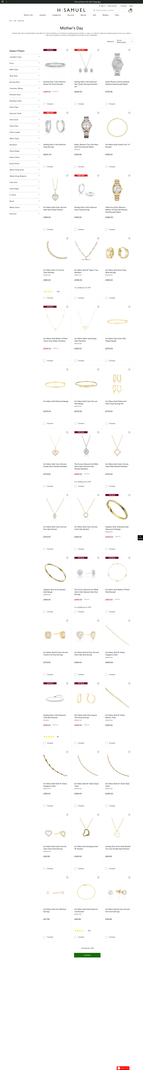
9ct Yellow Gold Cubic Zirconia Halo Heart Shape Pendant (54, 208)
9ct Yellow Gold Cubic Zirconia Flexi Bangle (85, 402)
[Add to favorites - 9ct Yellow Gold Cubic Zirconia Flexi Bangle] (98, 369)
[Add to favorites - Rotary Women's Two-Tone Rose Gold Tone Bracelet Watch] (98, 112)
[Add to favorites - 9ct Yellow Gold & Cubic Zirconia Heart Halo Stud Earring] (98, 620)
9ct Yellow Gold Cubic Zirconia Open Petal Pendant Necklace (116, 465)
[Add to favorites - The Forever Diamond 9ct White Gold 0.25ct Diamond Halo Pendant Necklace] (98, 432)
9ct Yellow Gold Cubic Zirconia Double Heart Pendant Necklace (55, 465)
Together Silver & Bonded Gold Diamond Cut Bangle (116, 528)
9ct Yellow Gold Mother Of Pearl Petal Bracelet (117, 591)
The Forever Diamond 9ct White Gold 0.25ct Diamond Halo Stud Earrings (86, 592)
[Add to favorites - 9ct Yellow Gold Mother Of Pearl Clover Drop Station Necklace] (67, 306)
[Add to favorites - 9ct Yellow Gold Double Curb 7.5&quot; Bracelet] (129, 112)
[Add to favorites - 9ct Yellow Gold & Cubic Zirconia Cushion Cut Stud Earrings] (67, 620)
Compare (50, 104)
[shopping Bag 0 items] (130, 10)
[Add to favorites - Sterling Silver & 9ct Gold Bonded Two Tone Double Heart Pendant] (129, 814)
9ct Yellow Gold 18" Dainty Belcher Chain (115, 716)
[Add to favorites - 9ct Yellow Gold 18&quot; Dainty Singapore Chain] (129, 620)
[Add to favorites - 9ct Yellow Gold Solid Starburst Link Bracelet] (98, 877)
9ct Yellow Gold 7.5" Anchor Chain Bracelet (53, 271)
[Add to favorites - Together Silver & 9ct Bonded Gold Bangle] (67, 558)
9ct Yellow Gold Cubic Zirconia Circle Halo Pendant (85, 528)
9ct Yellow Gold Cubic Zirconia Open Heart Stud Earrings (54, 847)
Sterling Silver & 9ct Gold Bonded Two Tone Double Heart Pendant (118, 847)
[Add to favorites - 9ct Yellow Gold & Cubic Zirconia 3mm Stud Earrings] (129, 877)
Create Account (112, 6)
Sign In (103, 6)
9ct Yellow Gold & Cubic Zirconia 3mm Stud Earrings (117, 910)
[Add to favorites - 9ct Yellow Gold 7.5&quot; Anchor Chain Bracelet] (67, 238)
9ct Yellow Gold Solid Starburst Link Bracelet (85, 910)
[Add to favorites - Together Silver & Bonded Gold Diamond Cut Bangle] (129, 495)
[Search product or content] (108, 10)
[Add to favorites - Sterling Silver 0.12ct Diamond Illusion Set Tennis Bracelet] (67, 50)
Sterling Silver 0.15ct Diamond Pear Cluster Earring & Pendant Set (85, 84)
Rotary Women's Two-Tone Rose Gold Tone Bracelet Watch (86, 146)
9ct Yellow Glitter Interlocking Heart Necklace (85, 340)
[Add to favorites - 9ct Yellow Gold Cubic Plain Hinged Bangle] (129, 306)
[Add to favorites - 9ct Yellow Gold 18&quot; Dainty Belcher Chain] (129, 683)
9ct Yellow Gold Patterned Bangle (55, 401)
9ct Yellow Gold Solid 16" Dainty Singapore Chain (55, 785)
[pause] (2, 2)
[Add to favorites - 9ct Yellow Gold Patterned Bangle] (67, 369)
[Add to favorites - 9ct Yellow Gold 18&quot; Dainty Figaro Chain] (98, 752)
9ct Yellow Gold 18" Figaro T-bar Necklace (86, 271)
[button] (6, 1)
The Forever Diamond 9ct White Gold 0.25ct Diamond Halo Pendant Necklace (86, 466)
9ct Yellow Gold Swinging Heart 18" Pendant (86, 847)
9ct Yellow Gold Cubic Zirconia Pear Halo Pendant (54, 528)
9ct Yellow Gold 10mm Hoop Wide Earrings (115, 271)
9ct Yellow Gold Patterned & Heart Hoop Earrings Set (115, 402)
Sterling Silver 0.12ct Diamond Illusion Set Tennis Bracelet (54, 83)
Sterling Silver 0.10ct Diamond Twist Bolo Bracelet (54, 716)
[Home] (71, 10)
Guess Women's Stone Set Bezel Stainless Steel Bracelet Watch (117, 83)
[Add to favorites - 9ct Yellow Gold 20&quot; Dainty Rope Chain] (129, 752)
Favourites (124, 6)
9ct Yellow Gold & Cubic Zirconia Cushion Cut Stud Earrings (55, 653)
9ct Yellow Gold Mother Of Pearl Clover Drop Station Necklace (55, 340)
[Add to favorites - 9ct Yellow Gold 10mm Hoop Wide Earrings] (129, 238)
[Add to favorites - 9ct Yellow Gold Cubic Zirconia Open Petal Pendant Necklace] (129, 432)
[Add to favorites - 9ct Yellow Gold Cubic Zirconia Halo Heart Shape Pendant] (67, 175)
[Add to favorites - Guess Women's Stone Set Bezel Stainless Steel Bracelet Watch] (129, 50)
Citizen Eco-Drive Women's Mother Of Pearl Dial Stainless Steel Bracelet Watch (116, 209)
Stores (131, 6)
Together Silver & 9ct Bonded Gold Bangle (54, 591)
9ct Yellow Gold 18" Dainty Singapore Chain (115, 653)
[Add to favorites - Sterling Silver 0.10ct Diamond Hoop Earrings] (67, 112)
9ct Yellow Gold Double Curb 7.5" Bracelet (117, 146)
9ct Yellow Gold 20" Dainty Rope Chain (117, 785)
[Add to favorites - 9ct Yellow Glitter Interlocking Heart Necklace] (98, 306)
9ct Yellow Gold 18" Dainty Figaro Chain (86, 785)
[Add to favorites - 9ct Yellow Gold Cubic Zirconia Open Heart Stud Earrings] (67, 814)
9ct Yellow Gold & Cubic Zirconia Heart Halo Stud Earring (86, 653)
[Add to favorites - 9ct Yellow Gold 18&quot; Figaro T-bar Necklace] (98, 238)
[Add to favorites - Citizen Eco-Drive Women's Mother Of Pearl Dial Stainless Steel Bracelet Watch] (129, 175)
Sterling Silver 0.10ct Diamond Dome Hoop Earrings (85, 208)
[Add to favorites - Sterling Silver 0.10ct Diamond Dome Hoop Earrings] (98, 175)
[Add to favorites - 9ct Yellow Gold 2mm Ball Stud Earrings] (67, 877)
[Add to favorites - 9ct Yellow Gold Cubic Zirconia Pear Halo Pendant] (67, 495)
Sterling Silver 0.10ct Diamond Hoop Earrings (54, 146)
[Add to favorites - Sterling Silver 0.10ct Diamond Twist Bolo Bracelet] (67, 683)
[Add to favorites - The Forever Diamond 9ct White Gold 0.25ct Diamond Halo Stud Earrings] (98, 558)
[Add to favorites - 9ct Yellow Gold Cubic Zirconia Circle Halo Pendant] (98, 495)
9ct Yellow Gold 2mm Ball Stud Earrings (54, 910)
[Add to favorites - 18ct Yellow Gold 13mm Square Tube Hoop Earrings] (98, 683)
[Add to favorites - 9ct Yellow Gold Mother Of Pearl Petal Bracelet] (129, 558)
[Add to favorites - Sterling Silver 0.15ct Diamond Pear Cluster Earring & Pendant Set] (98, 50)
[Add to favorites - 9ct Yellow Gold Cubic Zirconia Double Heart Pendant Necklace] (67, 432)
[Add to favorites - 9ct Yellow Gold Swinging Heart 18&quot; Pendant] (98, 814)
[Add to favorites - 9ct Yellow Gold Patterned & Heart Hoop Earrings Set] (129, 369)
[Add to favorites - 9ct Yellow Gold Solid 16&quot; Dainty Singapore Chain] (67, 752)
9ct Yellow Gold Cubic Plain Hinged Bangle (115, 340)
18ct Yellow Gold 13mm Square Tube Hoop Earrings (85, 716)
